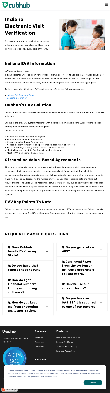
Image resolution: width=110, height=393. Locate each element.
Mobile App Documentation (68, 338)
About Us (39, 338)
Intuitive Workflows (64, 342)
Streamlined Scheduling (66, 346)
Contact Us (40, 346)
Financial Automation (65, 351)
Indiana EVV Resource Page (20, 95)
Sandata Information (17, 98)
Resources (39, 342)
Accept (93, 382)
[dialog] (55, 377)
